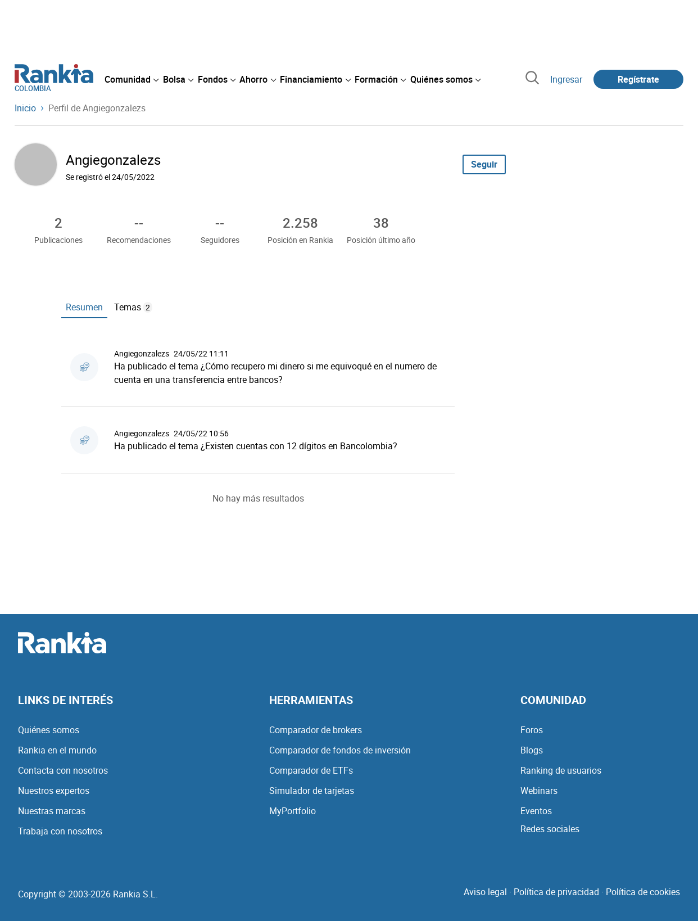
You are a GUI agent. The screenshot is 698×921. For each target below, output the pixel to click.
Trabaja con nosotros (60, 831)
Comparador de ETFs (311, 770)
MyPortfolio (292, 811)
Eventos (536, 811)
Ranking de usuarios (560, 770)
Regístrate (638, 79)
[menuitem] (131, 79)
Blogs (531, 750)
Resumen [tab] (84, 307)
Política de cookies (643, 892)
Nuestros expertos (53, 790)
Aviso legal (485, 892)
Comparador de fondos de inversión (340, 750)
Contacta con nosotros (63, 770)
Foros (531, 730)
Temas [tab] (133, 307)
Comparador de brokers (315, 730)
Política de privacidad (556, 892)
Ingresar (566, 79)
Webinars (539, 790)
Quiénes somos (48, 730)
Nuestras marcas (51, 811)
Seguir (484, 164)
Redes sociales (549, 829)
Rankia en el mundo (57, 750)
